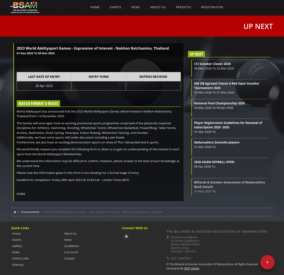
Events (115, 7)
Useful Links (20, 258)
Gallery (17, 246)
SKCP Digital (191, 268)
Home (95, 7)
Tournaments (30, 212)
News (136, 7)
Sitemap (18, 265)
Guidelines (71, 246)
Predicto (183, 7)
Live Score (71, 252)
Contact (69, 258)
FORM (21, 194)
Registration (212, 7)
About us (158, 7)
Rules (16, 252)
